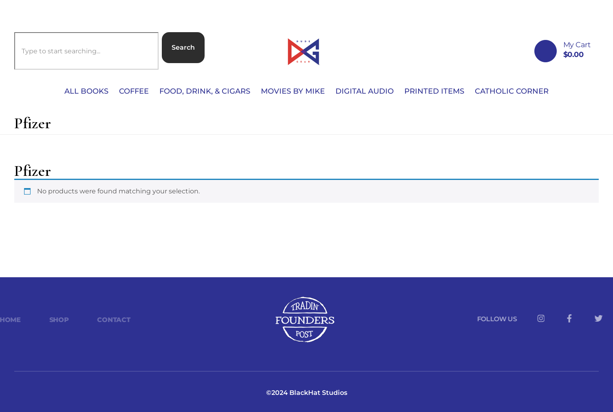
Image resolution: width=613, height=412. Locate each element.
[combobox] (86, 51)
